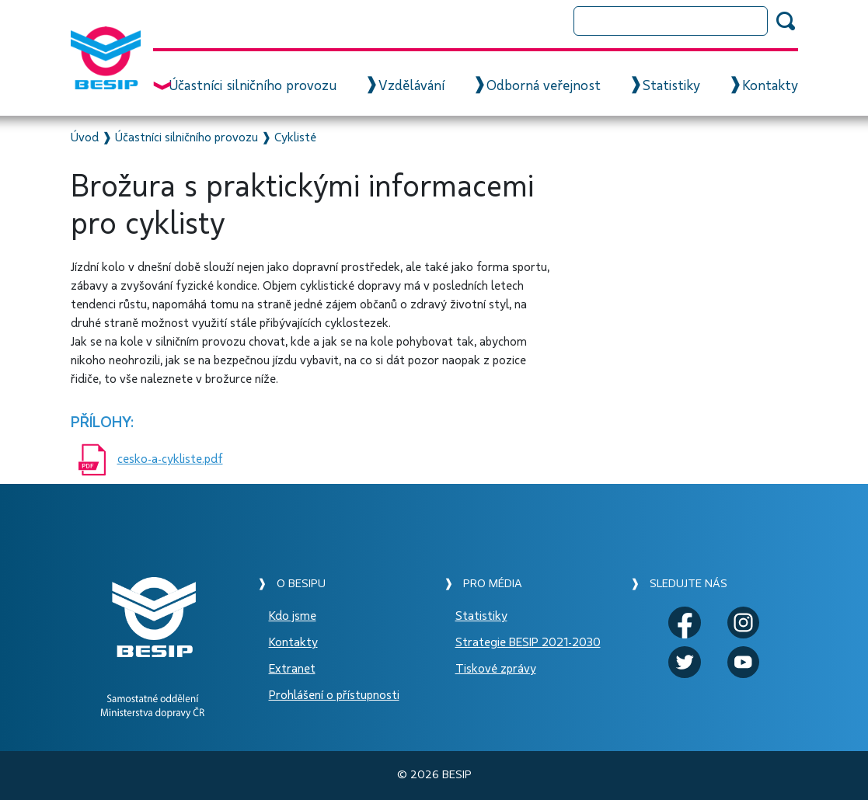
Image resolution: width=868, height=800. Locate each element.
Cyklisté (295, 137)
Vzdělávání (411, 86)
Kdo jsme (292, 616)
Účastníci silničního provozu (252, 86)
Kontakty (770, 86)
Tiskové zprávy (495, 669)
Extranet (292, 669)
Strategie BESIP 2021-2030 (528, 642)
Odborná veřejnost (543, 86)
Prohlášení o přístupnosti (334, 695)
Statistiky (671, 86)
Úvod (85, 137)
